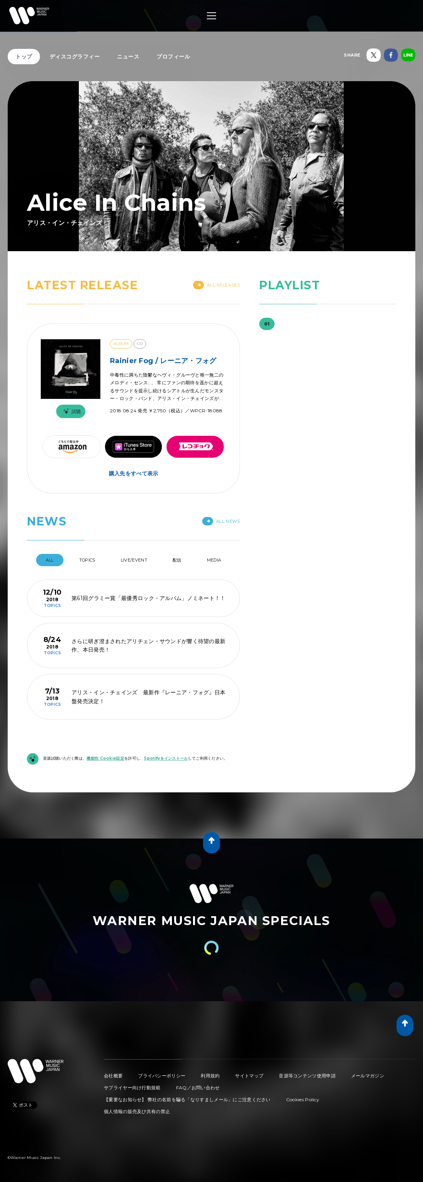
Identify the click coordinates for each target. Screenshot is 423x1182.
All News (221, 521)
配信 (177, 560)
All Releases (216, 285)
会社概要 (113, 1076)
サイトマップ (249, 1076)
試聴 (71, 411)
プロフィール (173, 56)
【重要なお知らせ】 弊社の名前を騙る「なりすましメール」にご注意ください (187, 1099)
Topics (87, 560)
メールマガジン (367, 1076)
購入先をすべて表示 (133, 473)
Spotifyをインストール (166, 758)
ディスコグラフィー (75, 56)
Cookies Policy (302, 1099)
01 (267, 324)
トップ (23, 56)
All (50, 560)
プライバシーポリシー (161, 1076)
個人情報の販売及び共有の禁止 (137, 1111)
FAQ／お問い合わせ (198, 1087)
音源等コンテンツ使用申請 (307, 1076)
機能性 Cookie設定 (105, 758)
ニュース (128, 56)
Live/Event (134, 560)
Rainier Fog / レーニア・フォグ (163, 361)
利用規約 (210, 1076)
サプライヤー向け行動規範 (132, 1087)
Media (214, 560)
